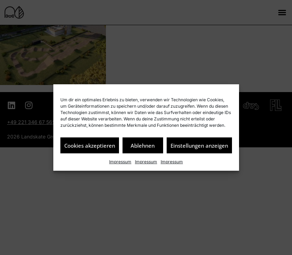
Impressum (120, 161)
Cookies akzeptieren (89, 145)
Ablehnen (143, 145)
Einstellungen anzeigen (199, 145)
